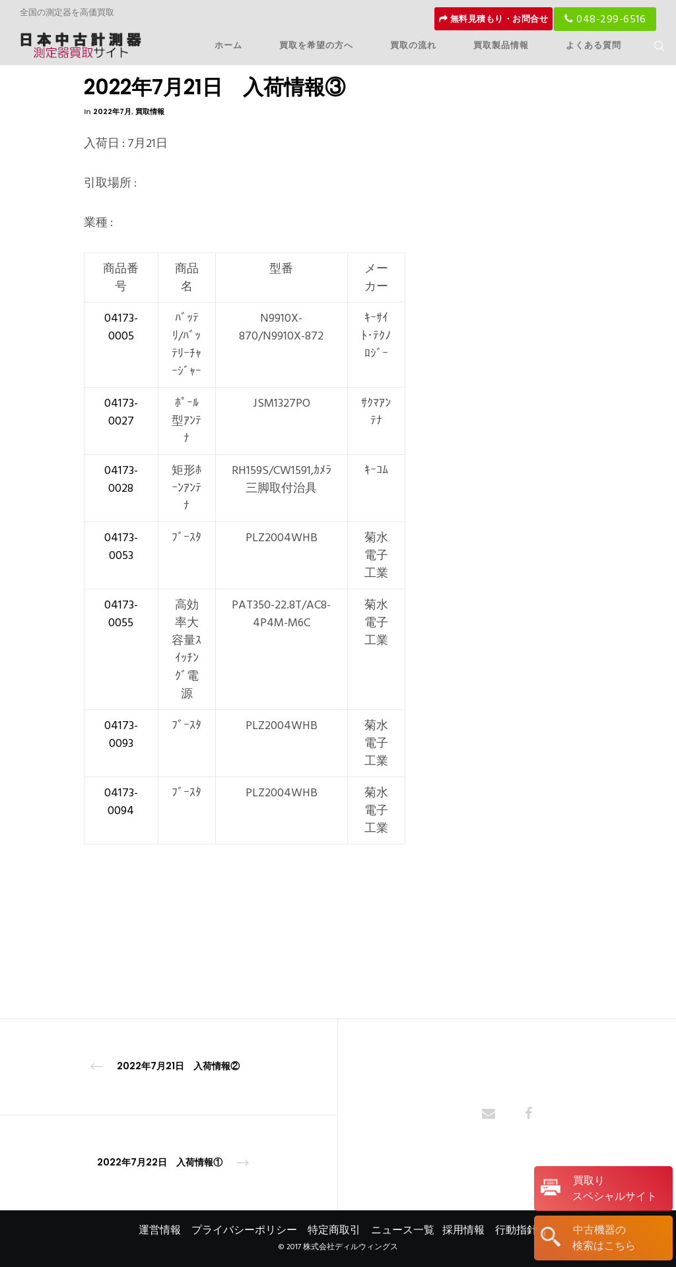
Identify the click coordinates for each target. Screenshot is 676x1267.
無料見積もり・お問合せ (494, 19)
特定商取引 (334, 1230)
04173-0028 (121, 479)
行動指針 (516, 1230)
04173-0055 (121, 613)
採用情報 (463, 1230)
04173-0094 (121, 801)
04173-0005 (121, 327)
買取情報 (149, 111)
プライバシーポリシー (244, 1230)
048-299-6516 (605, 19)
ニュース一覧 (402, 1230)
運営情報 (160, 1230)
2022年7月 (112, 111)
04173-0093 (121, 734)
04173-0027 (121, 412)
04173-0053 (121, 546)
